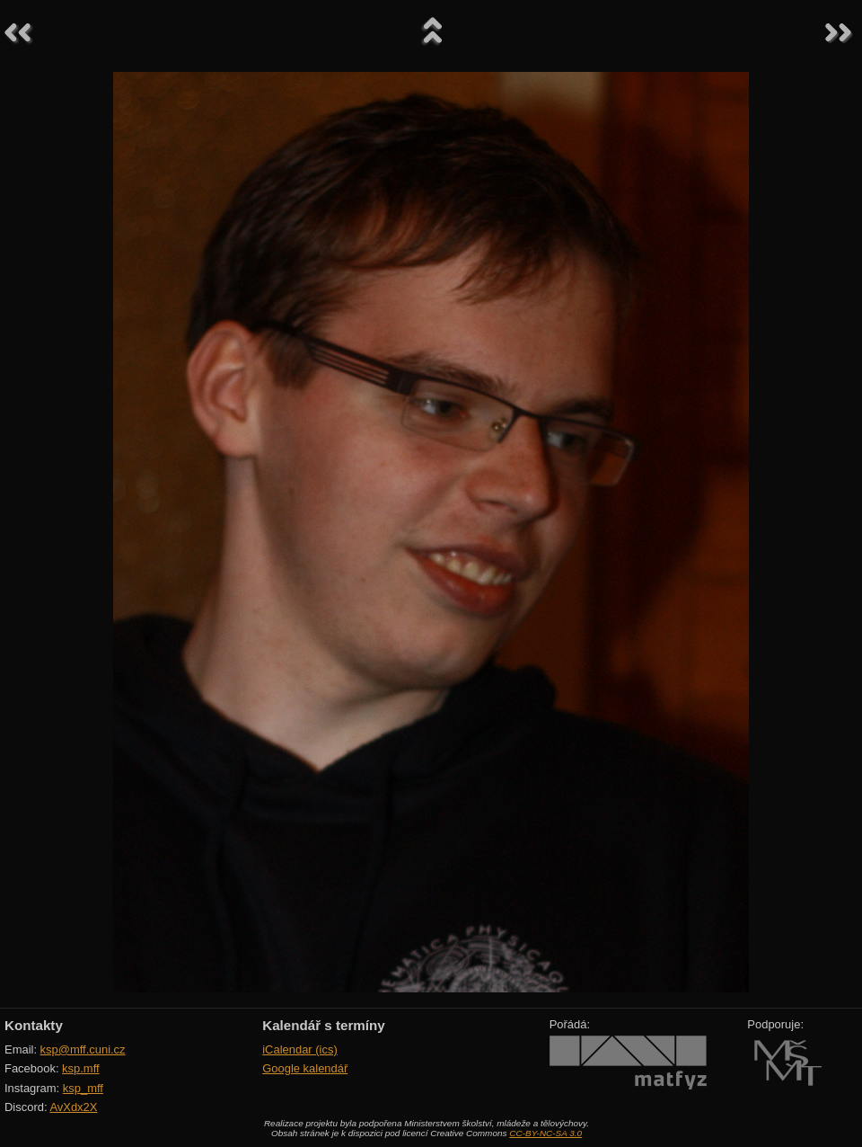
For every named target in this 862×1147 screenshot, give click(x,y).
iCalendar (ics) (300, 1049)
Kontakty (33, 1025)
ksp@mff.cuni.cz (83, 1049)
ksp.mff (81, 1068)
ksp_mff (83, 1088)
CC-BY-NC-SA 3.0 (545, 1133)
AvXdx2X (73, 1107)
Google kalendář (304, 1068)
